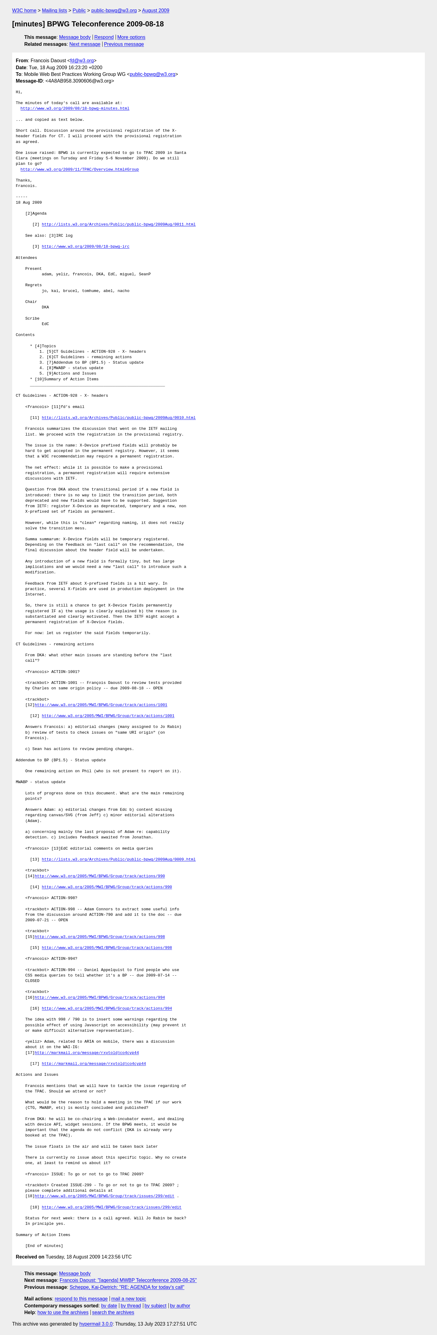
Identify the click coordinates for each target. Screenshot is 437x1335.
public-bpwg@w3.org (114, 10)
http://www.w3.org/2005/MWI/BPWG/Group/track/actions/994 (100, 997)
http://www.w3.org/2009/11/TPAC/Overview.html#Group (80, 169)
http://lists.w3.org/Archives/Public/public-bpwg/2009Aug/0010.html (119, 418)
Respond (104, 37)
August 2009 (155, 10)
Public (79, 10)
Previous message (124, 44)
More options (131, 37)
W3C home (24, 10)
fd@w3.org (82, 60)
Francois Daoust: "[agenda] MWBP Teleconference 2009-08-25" (128, 1280)
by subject (155, 1305)
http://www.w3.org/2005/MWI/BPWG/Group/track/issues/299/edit (104, 1196)
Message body (75, 37)
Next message (84, 44)
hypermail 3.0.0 (95, 1324)
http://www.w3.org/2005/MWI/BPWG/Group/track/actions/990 (100, 876)
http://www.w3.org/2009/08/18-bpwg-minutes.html (75, 108)
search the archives (113, 1312)
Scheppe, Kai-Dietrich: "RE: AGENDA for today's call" (126, 1287)
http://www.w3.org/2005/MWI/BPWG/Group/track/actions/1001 (101, 705)
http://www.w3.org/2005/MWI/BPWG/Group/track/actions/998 (100, 937)
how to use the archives (63, 1312)
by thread (131, 1305)
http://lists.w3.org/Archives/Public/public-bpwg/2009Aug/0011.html (119, 224)
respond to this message (81, 1298)
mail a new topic (128, 1298)
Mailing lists (54, 10)
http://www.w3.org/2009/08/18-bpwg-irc (86, 247)
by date (109, 1305)
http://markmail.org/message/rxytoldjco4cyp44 (87, 1053)
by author (180, 1305)
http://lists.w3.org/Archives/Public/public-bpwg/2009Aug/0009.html (119, 859)
